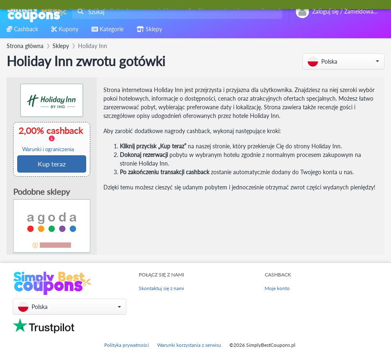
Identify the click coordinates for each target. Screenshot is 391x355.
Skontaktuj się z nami (161, 288)
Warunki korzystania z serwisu (189, 345)
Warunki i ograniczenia (48, 149)
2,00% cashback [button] (51, 139)
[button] (343, 61)
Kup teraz (52, 164)
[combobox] (175, 11)
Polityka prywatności (126, 345)
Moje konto (277, 288)
